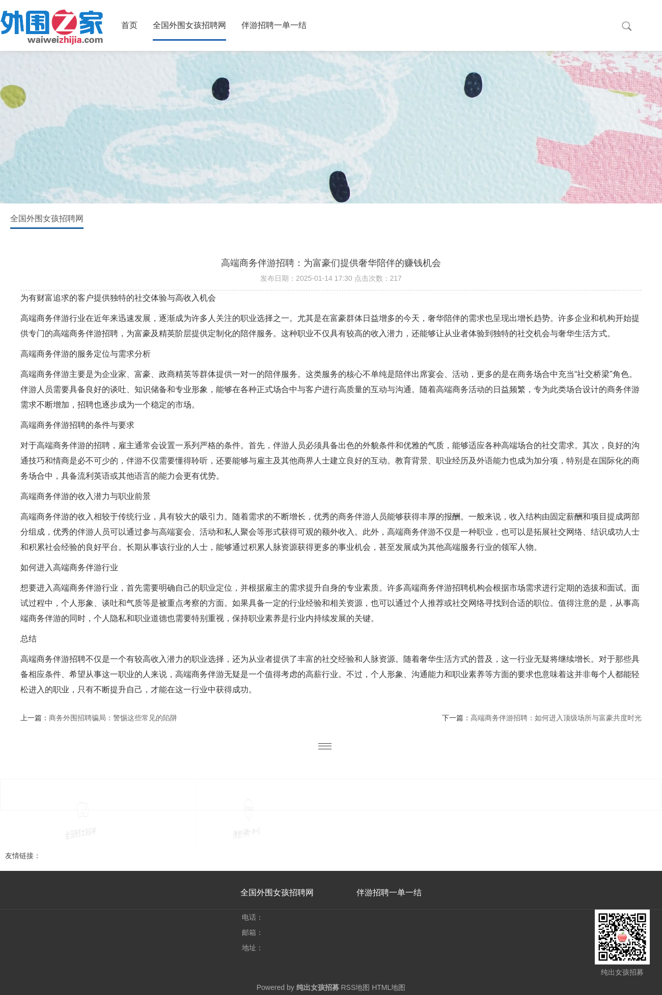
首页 (129, 25)
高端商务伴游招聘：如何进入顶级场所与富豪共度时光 (556, 718)
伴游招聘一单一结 (274, 25)
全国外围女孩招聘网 (189, 25)
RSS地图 (355, 987)
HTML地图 (388, 987)
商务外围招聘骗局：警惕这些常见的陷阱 (113, 718)
